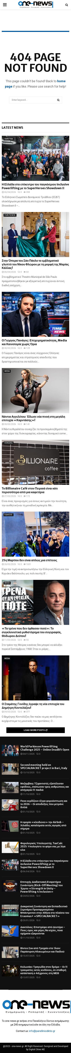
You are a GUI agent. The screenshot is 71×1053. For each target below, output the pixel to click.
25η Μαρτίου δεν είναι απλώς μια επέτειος (29, 560)
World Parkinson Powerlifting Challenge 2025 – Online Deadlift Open (44, 748)
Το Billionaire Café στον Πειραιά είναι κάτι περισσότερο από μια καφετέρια (30, 490)
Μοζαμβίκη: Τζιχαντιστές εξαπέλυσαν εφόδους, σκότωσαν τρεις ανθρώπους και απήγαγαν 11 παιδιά (44, 787)
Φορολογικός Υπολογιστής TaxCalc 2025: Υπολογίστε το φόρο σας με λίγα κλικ (42, 846)
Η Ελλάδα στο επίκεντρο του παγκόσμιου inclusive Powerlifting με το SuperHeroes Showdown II (35, 186)
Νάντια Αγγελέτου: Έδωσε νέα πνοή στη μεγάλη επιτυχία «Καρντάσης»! (33, 418)
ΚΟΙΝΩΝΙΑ (8, 443)
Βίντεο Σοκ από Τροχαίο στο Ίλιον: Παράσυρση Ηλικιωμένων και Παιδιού (42, 950)
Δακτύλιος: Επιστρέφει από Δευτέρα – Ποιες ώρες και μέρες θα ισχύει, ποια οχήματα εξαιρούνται (42, 930)
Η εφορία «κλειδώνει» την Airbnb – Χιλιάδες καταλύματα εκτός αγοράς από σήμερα (43, 825)
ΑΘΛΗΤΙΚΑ (8, 139)
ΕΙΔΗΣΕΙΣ (8, 515)
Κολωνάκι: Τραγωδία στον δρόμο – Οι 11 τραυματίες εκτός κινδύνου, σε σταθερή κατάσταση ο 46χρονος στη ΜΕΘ (43, 970)
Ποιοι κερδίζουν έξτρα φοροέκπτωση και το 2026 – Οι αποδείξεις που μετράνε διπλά (43, 804)
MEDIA (7, 295)
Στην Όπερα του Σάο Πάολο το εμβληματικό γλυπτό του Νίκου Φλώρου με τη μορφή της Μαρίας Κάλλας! (35, 264)
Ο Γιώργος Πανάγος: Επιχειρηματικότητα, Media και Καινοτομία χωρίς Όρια (34, 342)
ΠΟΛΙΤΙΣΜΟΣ (10, 215)
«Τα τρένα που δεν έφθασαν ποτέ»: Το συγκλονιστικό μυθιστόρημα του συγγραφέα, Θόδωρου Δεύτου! (31, 632)
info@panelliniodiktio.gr (42, 1031)
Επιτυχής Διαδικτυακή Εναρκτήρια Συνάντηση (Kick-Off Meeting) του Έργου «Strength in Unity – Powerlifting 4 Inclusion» (41, 886)
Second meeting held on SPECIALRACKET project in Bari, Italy (43, 766)
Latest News (12, 128)
